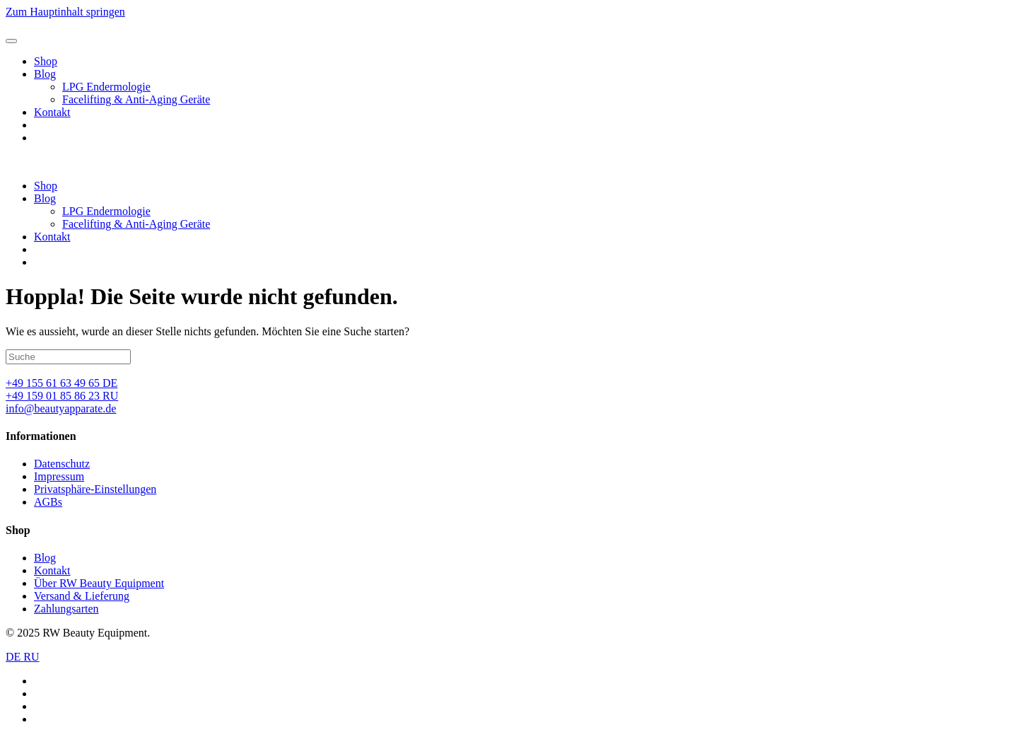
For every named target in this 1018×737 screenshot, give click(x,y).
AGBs (48, 502)
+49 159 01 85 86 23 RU (62, 396)
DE (14, 657)
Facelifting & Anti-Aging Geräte (136, 99)
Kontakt (52, 112)
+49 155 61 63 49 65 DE (61, 383)
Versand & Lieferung (81, 596)
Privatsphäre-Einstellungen (95, 489)
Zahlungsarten (66, 609)
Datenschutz (62, 464)
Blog (45, 74)
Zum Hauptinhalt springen (65, 12)
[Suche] (68, 356)
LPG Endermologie (106, 87)
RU (31, 657)
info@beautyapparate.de (61, 408)
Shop (45, 61)
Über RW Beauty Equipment (99, 583)
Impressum (59, 476)
